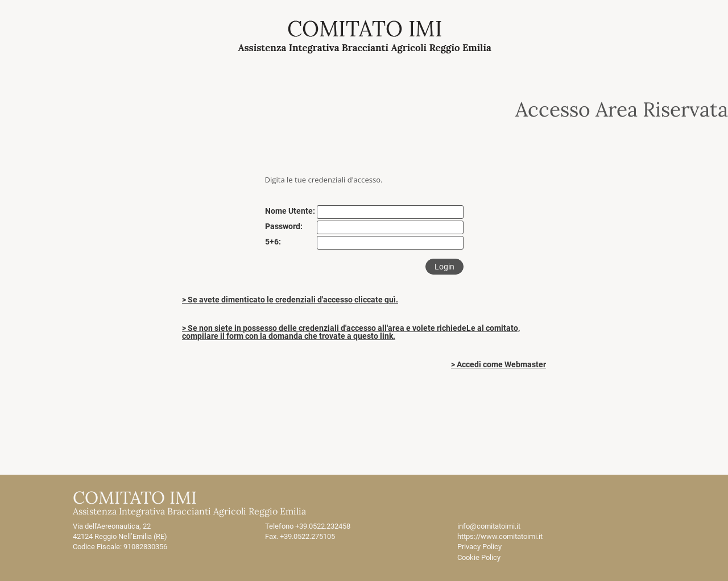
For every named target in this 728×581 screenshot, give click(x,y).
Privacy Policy (479, 546)
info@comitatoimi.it (488, 526)
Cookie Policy (478, 557)
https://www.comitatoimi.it (500, 536)
